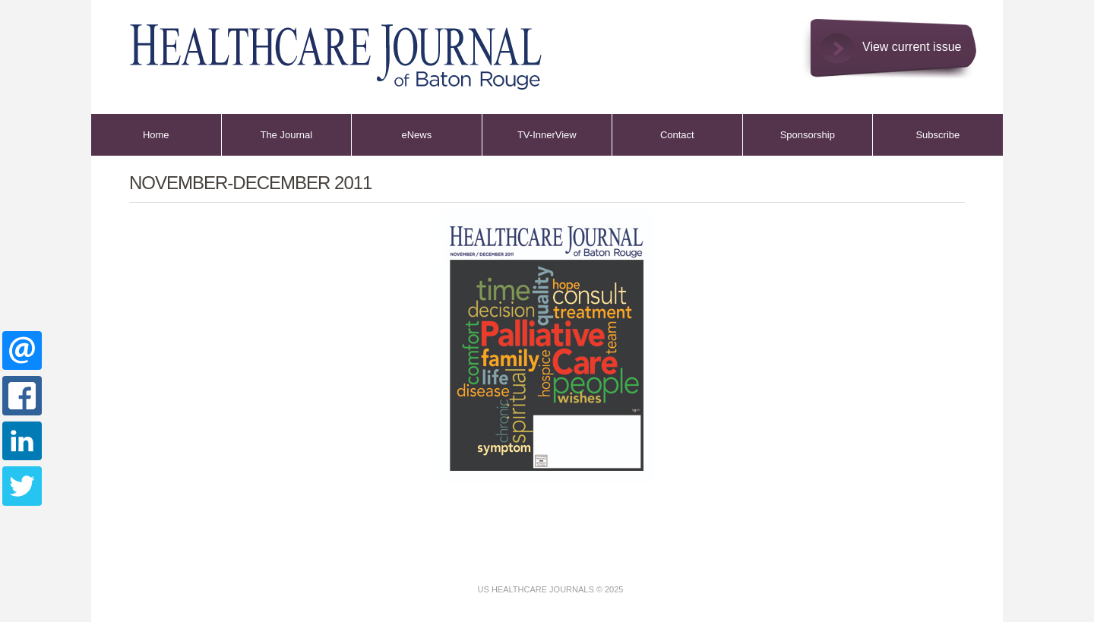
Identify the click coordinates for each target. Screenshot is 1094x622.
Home (156, 135)
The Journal (286, 135)
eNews (416, 135)
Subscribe (937, 135)
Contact (677, 135)
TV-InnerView (547, 135)
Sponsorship (807, 135)
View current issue (911, 46)
